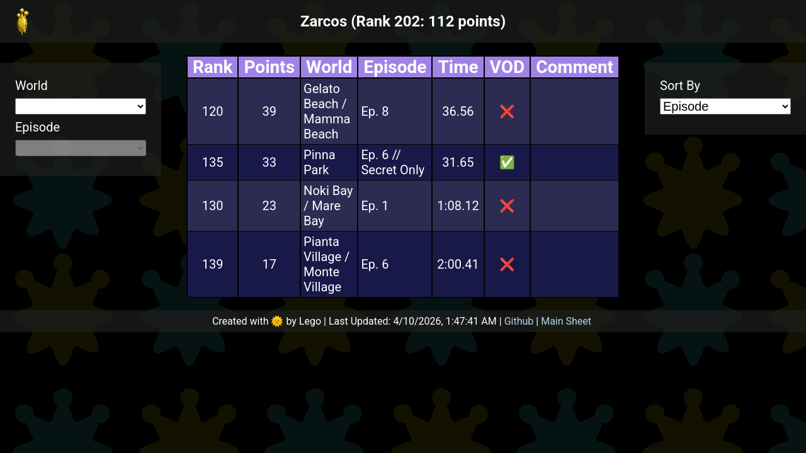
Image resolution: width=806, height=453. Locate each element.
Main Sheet (566, 321)
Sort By (680, 85)
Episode (37, 127)
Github (519, 321)
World (31, 85)
